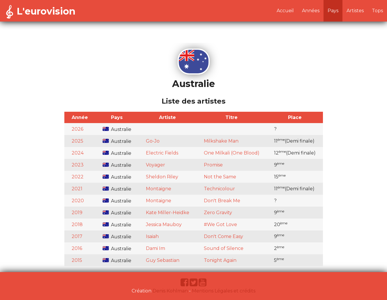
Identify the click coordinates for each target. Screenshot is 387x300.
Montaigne (158, 188)
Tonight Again (220, 260)
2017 (77, 236)
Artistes (355, 10)
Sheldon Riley (162, 177)
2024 (78, 153)
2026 (77, 129)
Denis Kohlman (170, 291)
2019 (77, 212)
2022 (78, 177)
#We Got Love (220, 224)
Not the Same (220, 177)
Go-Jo (153, 141)
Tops (377, 10)
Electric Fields (162, 153)
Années (310, 10)
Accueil (285, 10)
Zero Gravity (218, 212)
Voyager (155, 165)
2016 (77, 248)
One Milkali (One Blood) (231, 153)
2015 (77, 260)
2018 (77, 224)
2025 (77, 141)
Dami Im (155, 248)
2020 (78, 200)
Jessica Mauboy (164, 224)
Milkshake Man (221, 141)
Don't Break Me (222, 200)
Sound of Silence (223, 248)
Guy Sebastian (162, 260)
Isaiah (152, 236)
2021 (77, 188)
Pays (333, 10)
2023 (78, 165)
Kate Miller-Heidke (167, 212)
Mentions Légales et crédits (223, 291)
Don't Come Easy (223, 236)
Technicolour (219, 188)
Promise (213, 165)
